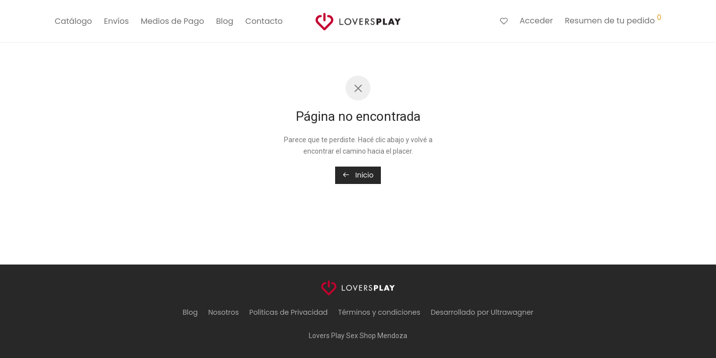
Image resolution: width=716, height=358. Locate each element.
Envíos (116, 21)
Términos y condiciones (379, 312)
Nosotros (223, 312)
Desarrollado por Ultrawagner (482, 312)
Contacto (263, 21)
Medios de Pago (172, 21)
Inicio (358, 175)
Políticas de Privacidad (288, 312)
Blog (224, 21)
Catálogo (73, 21)
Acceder (536, 20)
